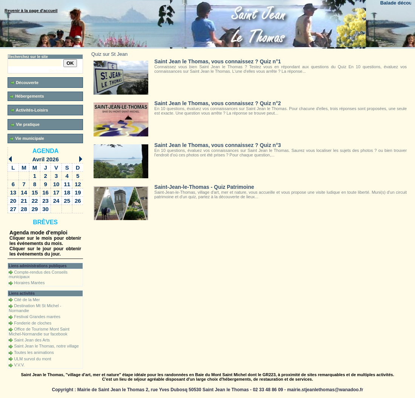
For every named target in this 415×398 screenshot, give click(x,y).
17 (56, 192)
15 (35, 192)
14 (24, 192)
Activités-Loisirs (29, 110)
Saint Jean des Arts (32, 340)
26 (78, 200)
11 (67, 184)
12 (78, 184)
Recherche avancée (66, 71)
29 (35, 209)
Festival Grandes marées (37, 316)
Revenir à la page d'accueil (31, 10)
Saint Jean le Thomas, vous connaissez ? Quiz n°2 (217, 103)
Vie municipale (27, 138)
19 (78, 192)
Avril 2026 (45, 159)
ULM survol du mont (32, 359)
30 (45, 209)
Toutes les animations (34, 352)
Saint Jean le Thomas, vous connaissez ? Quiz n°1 (217, 61)
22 (35, 200)
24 (56, 200)
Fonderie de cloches (32, 323)
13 (13, 192)
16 (45, 192)
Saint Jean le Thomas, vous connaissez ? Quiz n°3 (217, 145)
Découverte (24, 82)
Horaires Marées (29, 282)
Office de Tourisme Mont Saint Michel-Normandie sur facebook (39, 331)
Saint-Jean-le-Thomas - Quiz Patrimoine (204, 187)
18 (67, 192)
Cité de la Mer (27, 299)
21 (24, 200)
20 (13, 200)
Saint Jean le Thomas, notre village (46, 346)
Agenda (45, 151)
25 (67, 200)
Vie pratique (25, 124)
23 (45, 200)
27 (13, 209)
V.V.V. (19, 365)
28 (24, 209)
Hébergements (27, 96)
